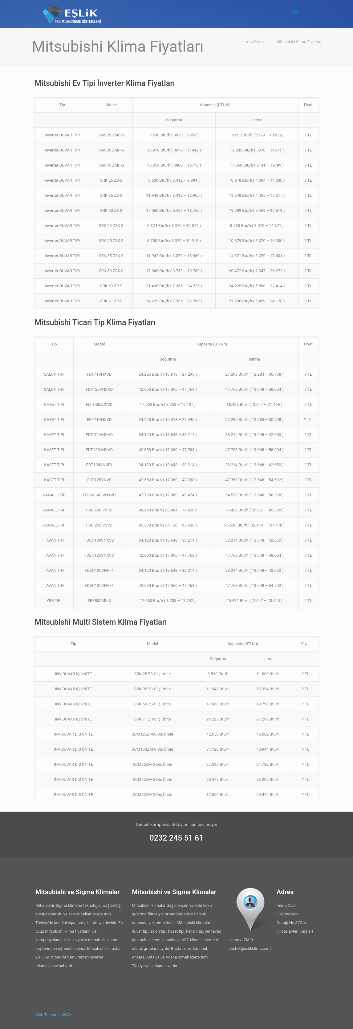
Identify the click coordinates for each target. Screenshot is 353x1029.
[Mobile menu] (295, 14)
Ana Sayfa (255, 41)
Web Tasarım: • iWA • (53, 1014)
